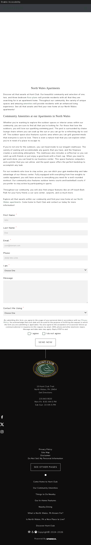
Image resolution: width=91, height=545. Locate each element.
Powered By (45, 538)
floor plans (32, 97)
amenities (28, 103)
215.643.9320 (13, 8)
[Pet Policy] (36, 532)
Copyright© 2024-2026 (50, 532)
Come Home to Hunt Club (45, 481)
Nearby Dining (45, 507)
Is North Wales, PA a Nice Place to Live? (45, 519)
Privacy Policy (45, 449)
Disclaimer (45, 455)
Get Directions (45, 392)
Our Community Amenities (45, 488)
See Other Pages (45, 467)
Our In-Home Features (45, 500)
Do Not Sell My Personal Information (45, 458)
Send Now (46, 342)
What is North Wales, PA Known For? (45, 513)
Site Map (45, 452)
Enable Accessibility (10, 2)
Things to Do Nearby (45, 494)
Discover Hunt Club (45, 525)
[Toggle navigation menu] (85, 8)
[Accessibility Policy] (33, 532)
